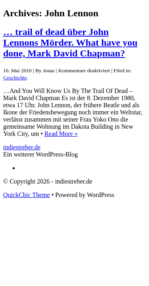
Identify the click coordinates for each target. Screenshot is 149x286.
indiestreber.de (22, 147)
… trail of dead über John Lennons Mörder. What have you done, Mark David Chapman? (70, 42)
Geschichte (15, 78)
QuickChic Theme (26, 194)
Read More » (61, 133)
